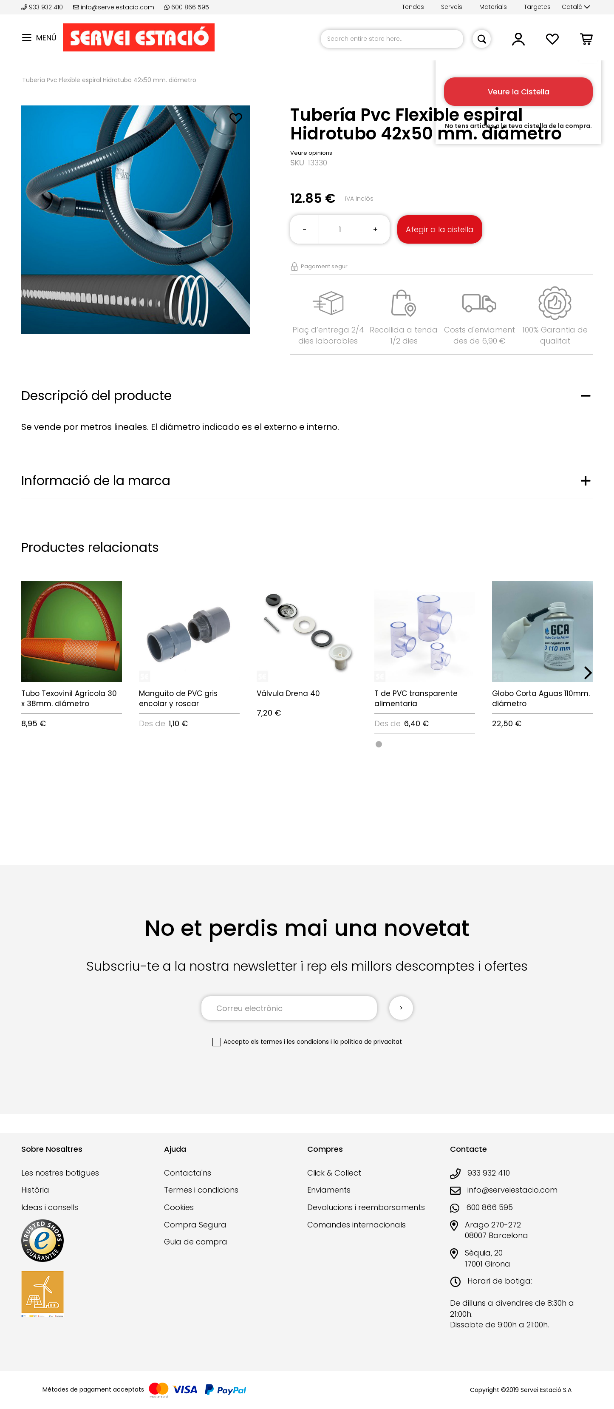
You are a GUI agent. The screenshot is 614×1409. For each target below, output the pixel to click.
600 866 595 (186, 7)
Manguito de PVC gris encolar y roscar (178, 698)
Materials (493, 7)
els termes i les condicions (290, 1041)
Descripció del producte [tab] (96, 396)
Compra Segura (195, 1224)
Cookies (179, 1207)
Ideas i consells (49, 1207)
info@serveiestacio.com (113, 7)
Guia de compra (195, 1241)
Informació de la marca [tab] (95, 481)
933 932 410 (43, 7)
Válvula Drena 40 (288, 693)
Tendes (413, 7)
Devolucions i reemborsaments (366, 1207)
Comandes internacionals (356, 1224)
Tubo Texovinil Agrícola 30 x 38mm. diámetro (69, 698)
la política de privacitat (368, 1041)
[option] (378, 744)
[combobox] (392, 39)
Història (35, 1190)
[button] (576, 7)
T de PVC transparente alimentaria (416, 698)
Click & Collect (334, 1173)
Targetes (537, 7)
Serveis (451, 7)
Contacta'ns (187, 1173)
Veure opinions (311, 153)
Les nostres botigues (60, 1173)
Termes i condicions (201, 1190)
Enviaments (329, 1190)
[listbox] (424, 743)
